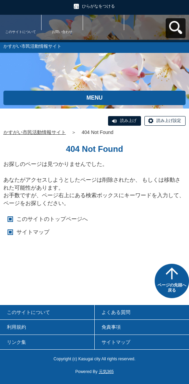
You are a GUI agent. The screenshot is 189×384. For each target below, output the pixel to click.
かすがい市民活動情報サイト (34, 132)
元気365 (106, 371)
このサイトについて (20, 32)
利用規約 (16, 327)
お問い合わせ (62, 32)
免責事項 (111, 327)
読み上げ (128, 120)
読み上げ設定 (168, 120)
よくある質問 (116, 312)
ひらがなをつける (98, 6)
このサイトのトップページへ (52, 219)
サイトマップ (32, 232)
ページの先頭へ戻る (171, 288)
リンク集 (16, 342)
